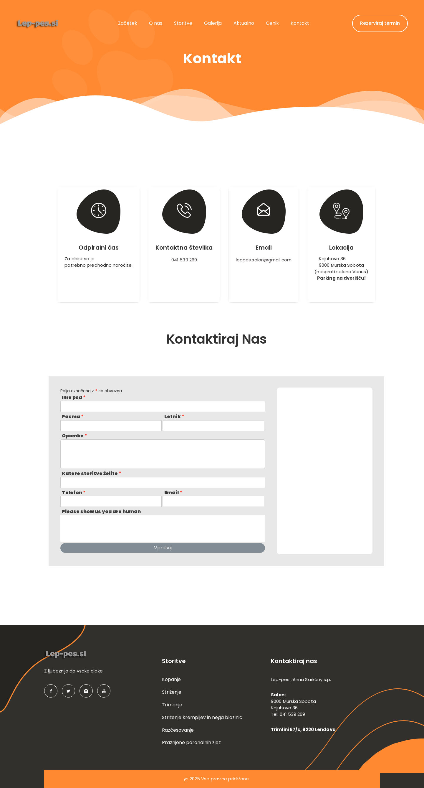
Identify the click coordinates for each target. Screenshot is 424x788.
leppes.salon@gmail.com (264, 260)
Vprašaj (163, 547)
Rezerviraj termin (380, 23)
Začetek (127, 23)
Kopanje (171, 679)
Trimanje (172, 704)
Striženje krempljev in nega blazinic (202, 717)
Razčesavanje (178, 730)
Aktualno (243, 23)
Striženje (171, 692)
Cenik (272, 23)
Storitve (183, 23)
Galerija (213, 23)
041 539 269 (184, 260)
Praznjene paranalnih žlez (191, 742)
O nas (155, 23)
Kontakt (300, 23)
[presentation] (105, 528)
